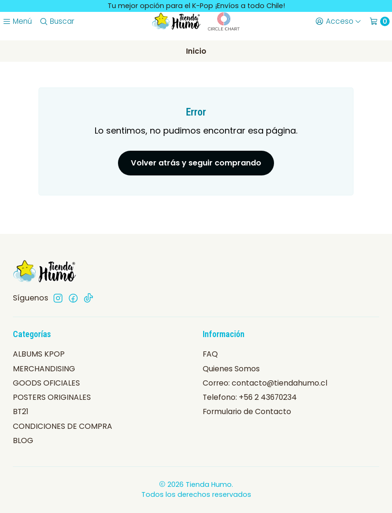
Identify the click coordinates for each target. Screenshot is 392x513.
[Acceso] (338, 21)
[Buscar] (56, 21)
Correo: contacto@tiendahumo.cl (265, 382)
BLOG (23, 440)
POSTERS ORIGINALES (52, 397)
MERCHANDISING (44, 368)
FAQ (210, 353)
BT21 (21, 411)
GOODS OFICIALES (46, 382)
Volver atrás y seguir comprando (196, 162)
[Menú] (17, 21)
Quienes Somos (231, 368)
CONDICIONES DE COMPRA (62, 426)
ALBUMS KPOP (39, 353)
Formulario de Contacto (247, 411)
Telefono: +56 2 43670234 (250, 397)
